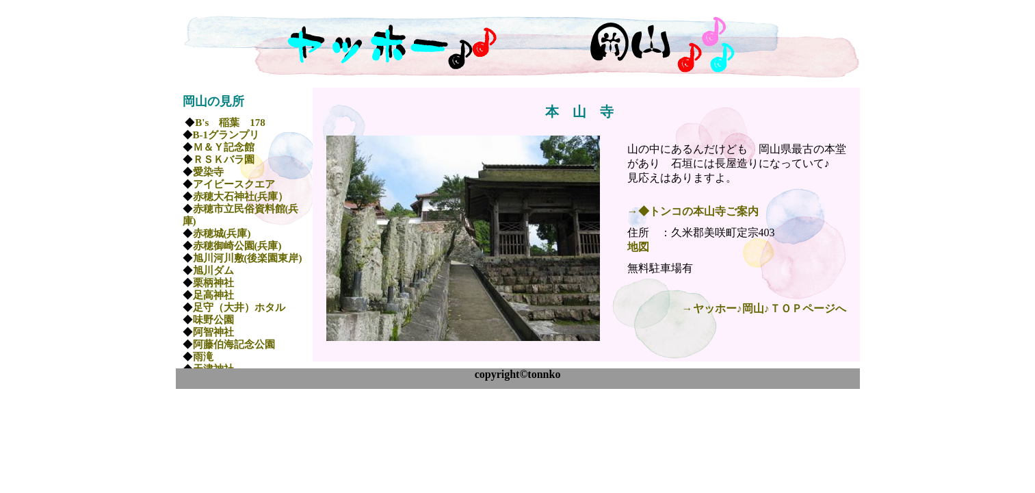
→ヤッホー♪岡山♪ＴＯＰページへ (764, 308)
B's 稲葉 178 (230, 122)
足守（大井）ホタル (239, 307)
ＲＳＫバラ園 (223, 159)
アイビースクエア (234, 184)
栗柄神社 (213, 282)
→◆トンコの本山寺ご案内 (693, 211)
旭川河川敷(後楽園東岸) (247, 258)
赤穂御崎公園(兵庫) (237, 245)
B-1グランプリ (226, 134)
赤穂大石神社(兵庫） (241, 196)
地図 (638, 247)
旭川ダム (213, 270)
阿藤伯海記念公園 (234, 344)
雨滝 (203, 356)
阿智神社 (213, 332)
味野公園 (213, 319)
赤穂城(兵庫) (222, 233)
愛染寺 (208, 171)
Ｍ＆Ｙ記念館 (223, 147)
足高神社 (213, 295)
